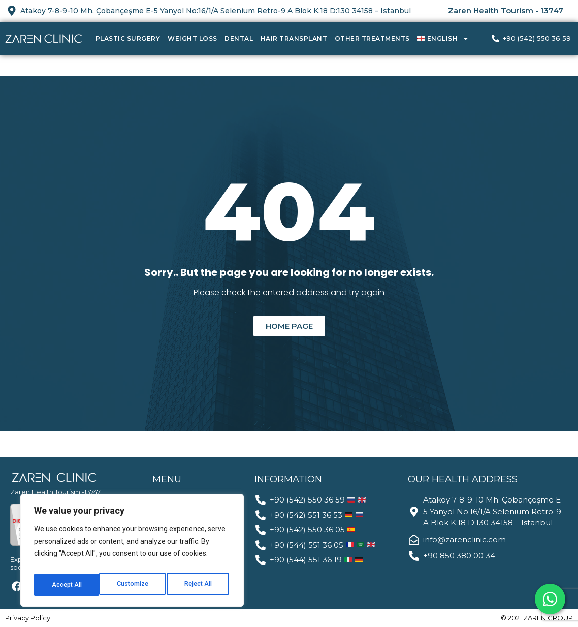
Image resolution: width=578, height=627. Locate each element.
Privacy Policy (27, 618)
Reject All (133, 585)
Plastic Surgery (127, 38)
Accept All (198, 585)
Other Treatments (372, 38)
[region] (132, 553)
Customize (67, 585)
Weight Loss (192, 38)
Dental (238, 38)
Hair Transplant (294, 38)
